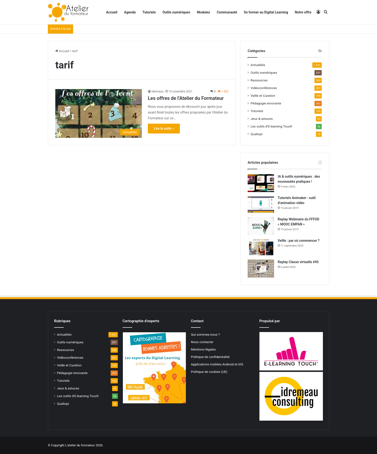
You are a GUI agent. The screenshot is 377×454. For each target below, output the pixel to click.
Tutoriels (149, 12)
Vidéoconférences (264, 88)
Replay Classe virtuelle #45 (298, 262)
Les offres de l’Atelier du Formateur (186, 98)
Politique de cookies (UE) (209, 372)
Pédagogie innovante (266, 103)
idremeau (157, 91)
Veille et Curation (263, 95)
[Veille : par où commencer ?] (261, 247)
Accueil (111, 12)
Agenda (130, 12)
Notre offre (303, 12)
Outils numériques (176, 12)
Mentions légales (203, 349)
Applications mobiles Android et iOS (217, 364)
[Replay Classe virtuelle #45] (261, 269)
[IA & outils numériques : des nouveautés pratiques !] (261, 183)
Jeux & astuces (262, 119)
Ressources (259, 80)
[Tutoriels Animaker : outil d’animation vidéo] (261, 204)
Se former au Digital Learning (266, 12)
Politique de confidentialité (210, 357)
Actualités (258, 65)
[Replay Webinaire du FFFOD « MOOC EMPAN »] (261, 226)
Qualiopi (257, 134)
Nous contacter (202, 342)
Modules (203, 12)
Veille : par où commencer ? (299, 240)
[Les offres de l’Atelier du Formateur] (98, 113)
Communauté (227, 12)
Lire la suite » (164, 128)
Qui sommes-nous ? (205, 334)
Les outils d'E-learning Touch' (271, 126)
